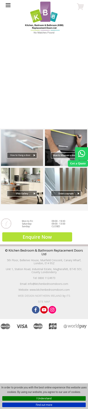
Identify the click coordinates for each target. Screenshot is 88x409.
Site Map (44, 301)
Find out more (44, 404)
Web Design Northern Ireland (40, 295)
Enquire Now (37, 237)
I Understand (44, 398)
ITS (68, 295)
